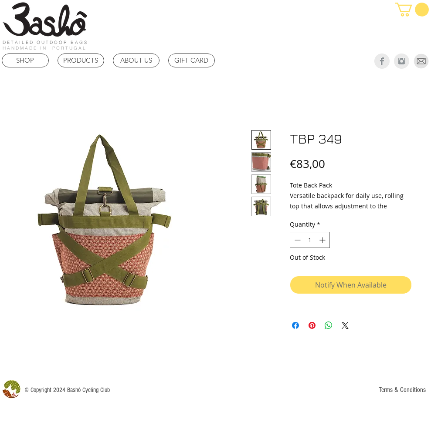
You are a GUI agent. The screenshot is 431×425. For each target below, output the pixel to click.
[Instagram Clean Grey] (401, 61)
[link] (412, 10)
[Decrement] (296, 240)
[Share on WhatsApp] (328, 325)
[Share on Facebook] (295, 325)
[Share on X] (345, 325)
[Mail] (421, 61)
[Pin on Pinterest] (312, 325)
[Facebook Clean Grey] (382, 61)
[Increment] (323, 240)
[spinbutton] (310, 240)
